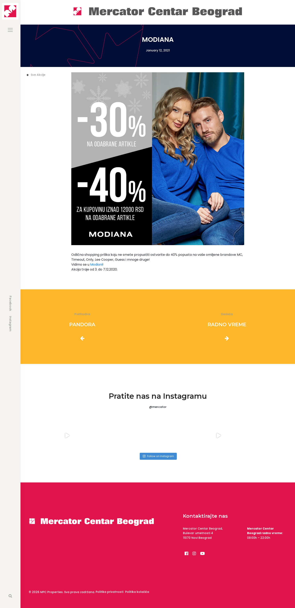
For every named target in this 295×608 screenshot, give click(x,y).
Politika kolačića (137, 592)
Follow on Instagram (158, 456)
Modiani (96, 264)
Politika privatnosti (109, 592)
